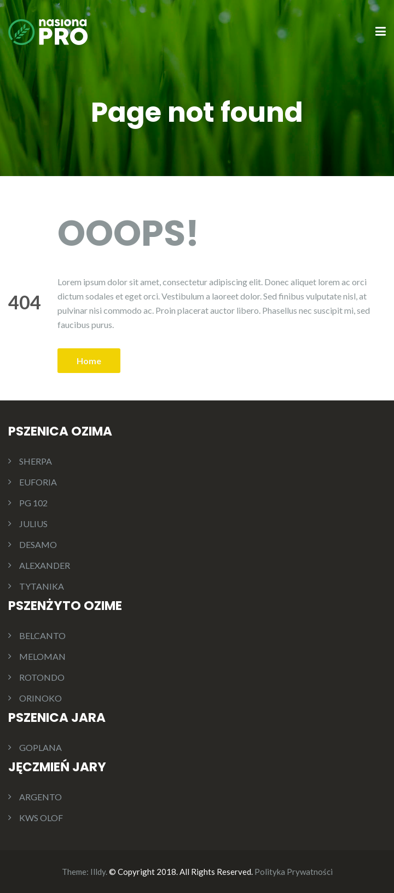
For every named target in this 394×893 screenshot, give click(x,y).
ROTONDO (42, 677)
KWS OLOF (41, 817)
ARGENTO (40, 797)
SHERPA (35, 461)
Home (89, 360)
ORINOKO (40, 698)
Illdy (98, 872)
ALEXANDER (44, 565)
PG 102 (33, 503)
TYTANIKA (41, 586)
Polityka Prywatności (293, 872)
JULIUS (33, 523)
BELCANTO (42, 635)
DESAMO (38, 544)
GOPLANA (40, 747)
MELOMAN (42, 656)
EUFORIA (38, 482)
